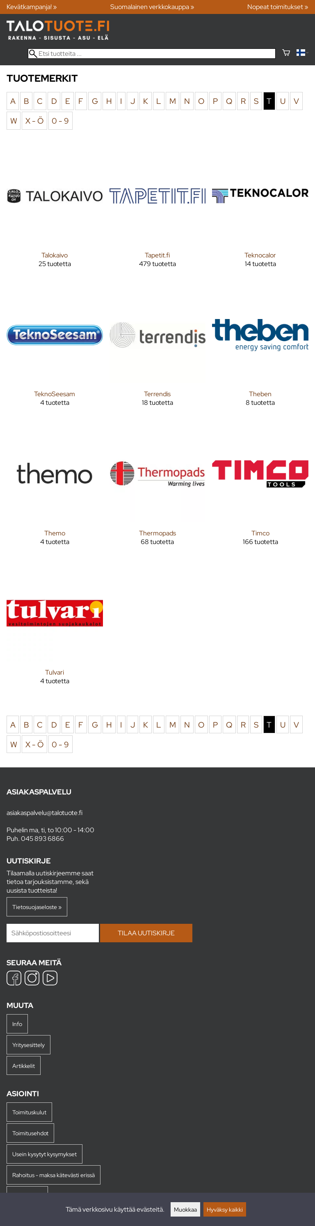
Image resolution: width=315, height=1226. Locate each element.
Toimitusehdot (30, 1133)
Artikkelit (23, 1066)
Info (17, 1024)
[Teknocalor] (260, 214)
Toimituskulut (29, 1112)
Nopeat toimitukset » (277, 6)
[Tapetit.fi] (158, 214)
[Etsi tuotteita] (152, 53)
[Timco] (260, 492)
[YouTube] (50, 979)
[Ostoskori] (286, 53)
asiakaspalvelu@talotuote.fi (44, 812)
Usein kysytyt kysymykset (44, 1154)
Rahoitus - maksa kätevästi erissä (53, 1175)
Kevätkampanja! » (32, 6)
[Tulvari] (55, 631)
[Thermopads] (158, 492)
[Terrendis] (158, 353)
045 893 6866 (42, 838)
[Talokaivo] (55, 214)
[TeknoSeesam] (55, 353)
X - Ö (34, 120)
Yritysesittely (28, 1045)
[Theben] (260, 353)
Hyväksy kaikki (225, 1209)
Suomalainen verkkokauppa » (152, 6)
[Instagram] (32, 979)
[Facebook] (14, 979)
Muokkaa (185, 1209)
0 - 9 (60, 120)
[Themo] (55, 492)
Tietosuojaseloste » (37, 907)
